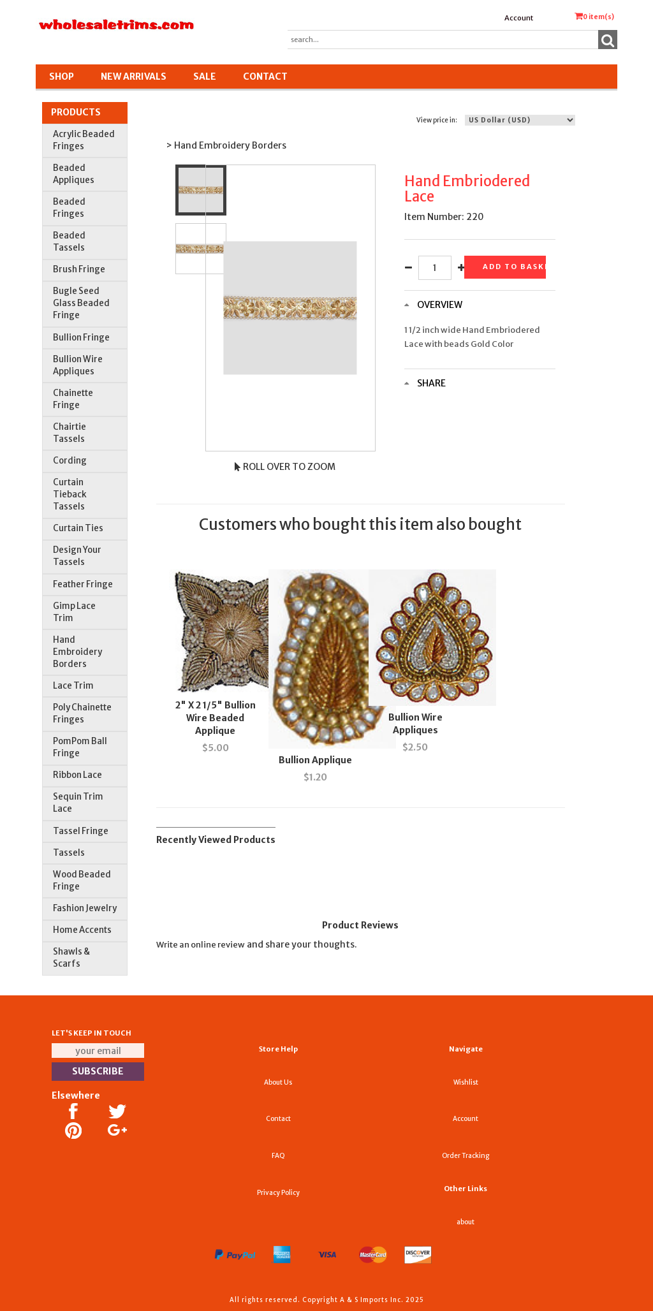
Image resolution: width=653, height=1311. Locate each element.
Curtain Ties (78, 528)
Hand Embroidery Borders (77, 652)
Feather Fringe (83, 584)
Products (76, 112)
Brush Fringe (79, 269)
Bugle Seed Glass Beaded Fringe (81, 303)
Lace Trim (73, 685)
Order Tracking (465, 1156)
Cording (70, 460)
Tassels (69, 852)
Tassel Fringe (80, 831)
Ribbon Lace (77, 775)
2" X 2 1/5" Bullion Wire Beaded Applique (215, 717)
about (465, 1222)
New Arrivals (133, 76)
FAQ (278, 1156)
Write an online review (200, 944)
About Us (278, 1082)
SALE (204, 76)
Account (518, 17)
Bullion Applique (315, 760)
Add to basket (514, 266)
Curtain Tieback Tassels (70, 494)
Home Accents (82, 930)
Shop (61, 76)
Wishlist (465, 1082)
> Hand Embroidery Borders (226, 145)
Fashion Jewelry (85, 908)
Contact (265, 76)
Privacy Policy (278, 1193)
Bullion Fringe (81, 337)
